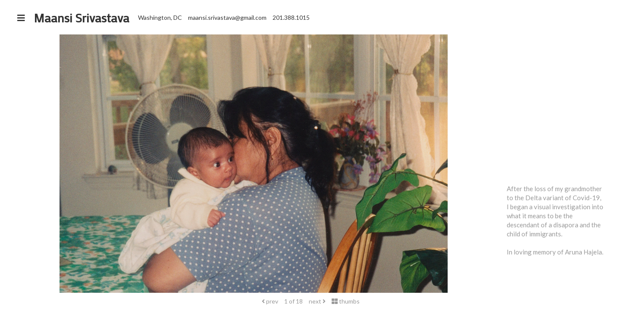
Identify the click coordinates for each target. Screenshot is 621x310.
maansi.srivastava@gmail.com (227, 17)
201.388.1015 (291, 17)
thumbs (346, 301)
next (317, 301)
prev (270, 301)
